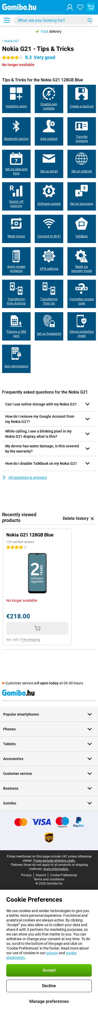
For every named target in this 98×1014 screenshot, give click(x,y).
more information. (56, 869)
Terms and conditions (49, 879)
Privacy (26, 875)
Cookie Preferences (63, 875)
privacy (52, 953)
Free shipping (30, 640)
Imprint (41, 875)
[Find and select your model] (54, 20)
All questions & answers (24, 477)
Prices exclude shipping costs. (54, 860)
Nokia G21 (11, 41)
